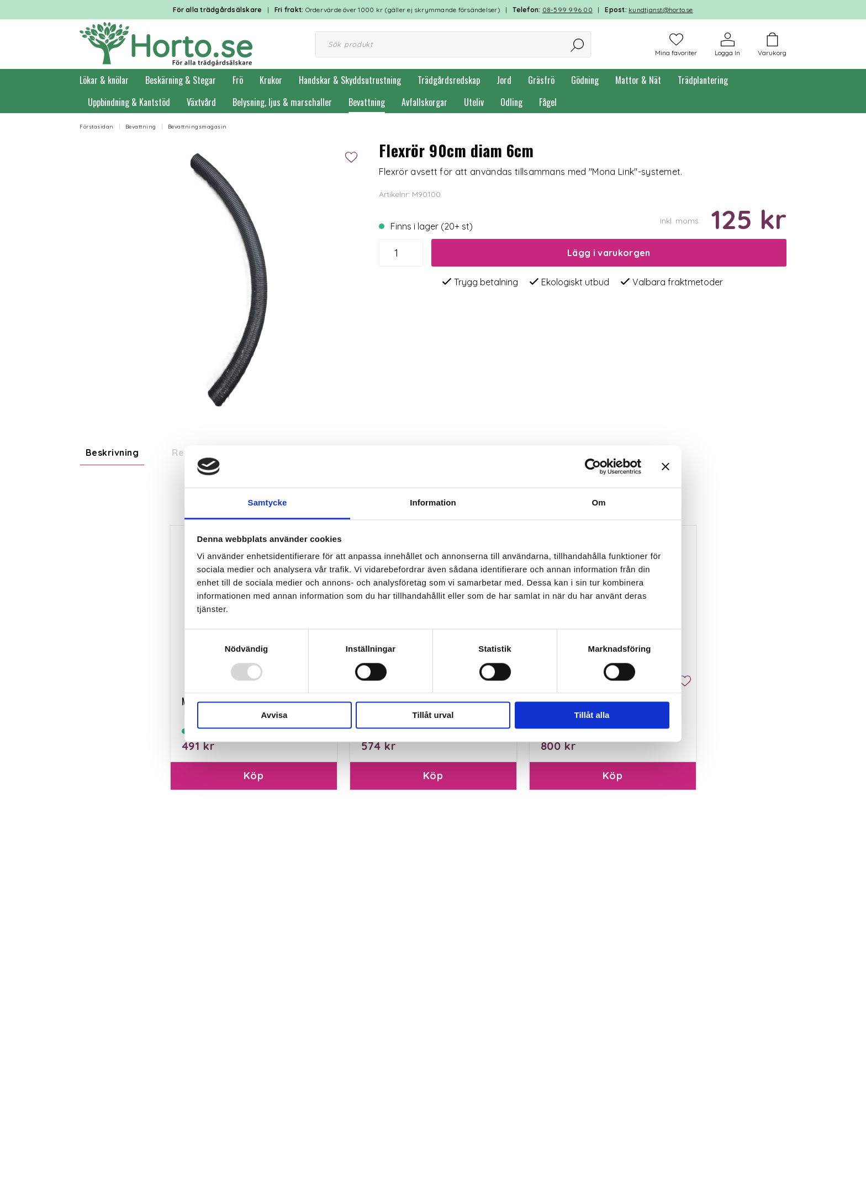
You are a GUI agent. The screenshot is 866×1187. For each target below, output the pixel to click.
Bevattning (366, 102)
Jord (504, 80)
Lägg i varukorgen (608, 252)
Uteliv (474, 102)
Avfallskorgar (424, 102)
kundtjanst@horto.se (661, 10)
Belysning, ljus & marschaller (282, 102)
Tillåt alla (592, 715)
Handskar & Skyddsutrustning (350, 80)
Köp (253, 896)
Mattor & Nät (638, 80)
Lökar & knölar (104, 80)
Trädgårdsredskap (449, 80)
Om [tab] (598, 503)
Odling (511, 102)
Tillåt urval (433, 715)
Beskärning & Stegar (180, 80)
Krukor (271, 80)
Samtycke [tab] (267, 503)
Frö (238, 80)
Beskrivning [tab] (112, 452)
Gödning (585, 80)
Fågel (548, 102)
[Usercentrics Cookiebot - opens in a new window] (593, 466)
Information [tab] (433, 503)
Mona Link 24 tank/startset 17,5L (604, 822)
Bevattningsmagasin (197, 126)
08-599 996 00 (567, 10)
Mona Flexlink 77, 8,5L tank (412, 822)
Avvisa (274, 715)
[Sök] (578, 44)
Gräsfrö (541, 80)
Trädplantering (703, 80)
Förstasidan (97, 126)
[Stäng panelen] (665, 466)
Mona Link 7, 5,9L (214, 822)
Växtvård (201, 102)
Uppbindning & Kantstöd (129, 102)
